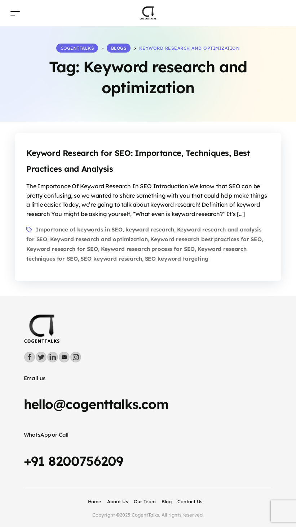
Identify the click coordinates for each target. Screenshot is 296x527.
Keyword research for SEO (62, 249)
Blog (167, 501)
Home (95, 501)
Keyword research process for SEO (148, 249)
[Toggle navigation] (15, 13)
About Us (117, 501)
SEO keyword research (111, 258)
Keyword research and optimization (99, 239)
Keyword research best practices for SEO (206, 239)
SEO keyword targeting (176, 258)
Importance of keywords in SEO (79, 229)
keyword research (149, 229)
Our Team (145, 501)
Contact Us (190, 501)
